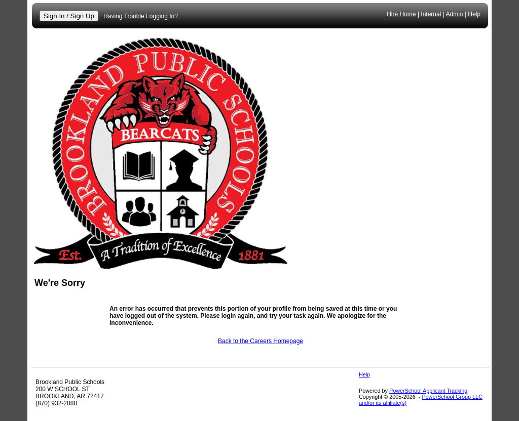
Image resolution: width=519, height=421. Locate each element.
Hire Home (401, 14)
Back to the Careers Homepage (260, 341)
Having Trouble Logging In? (140, 16)
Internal (431, 14)
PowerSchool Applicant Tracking (428, 391)
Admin (454, 14)
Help (474, 14)
